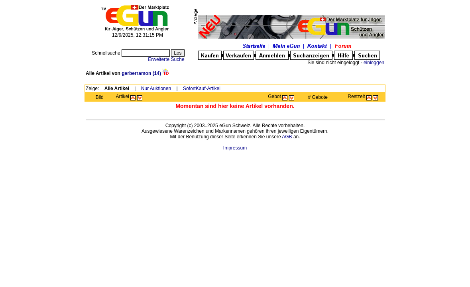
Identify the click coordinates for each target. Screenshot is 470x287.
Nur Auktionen (156, 88)
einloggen (374, 62)
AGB (287, 137)
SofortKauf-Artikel (201, 88)
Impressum (235, 148)
